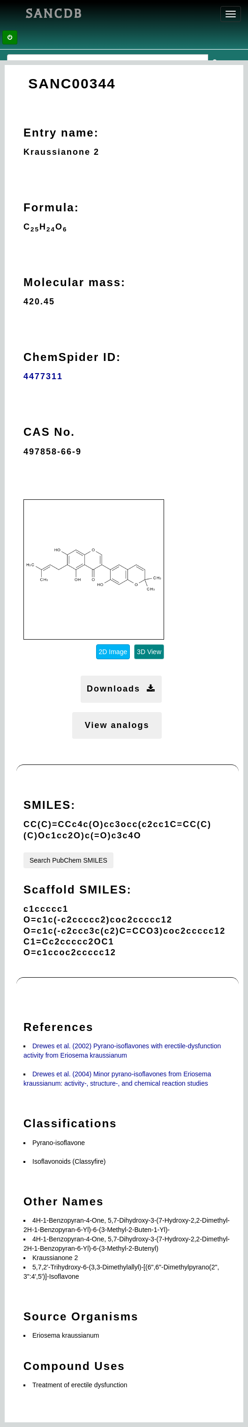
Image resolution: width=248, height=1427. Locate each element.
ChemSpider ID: (72, 357)
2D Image (113, 652)
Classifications (70, 1123)
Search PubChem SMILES (68, 860)
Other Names (63, 1201)
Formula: (51, 207)
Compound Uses (74, 1366)
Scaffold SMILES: (77, 889)
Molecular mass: (74, 282)
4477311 (43, 376)
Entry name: (61, 132)
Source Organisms (80, 1316)
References (58, 1027)
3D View (149, 652)
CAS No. (49, 431)
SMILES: (49, 805)
